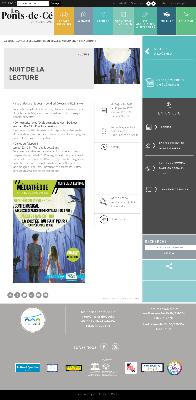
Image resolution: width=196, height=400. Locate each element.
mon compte (178, 3)
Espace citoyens (64, 17)
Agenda (66, 41)
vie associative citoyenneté (145, 19)
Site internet (118, 219)
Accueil (9, 41)
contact (163, 3)
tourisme (186, 16)
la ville (103, 16)
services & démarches (123, 17)
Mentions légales (87, 394)
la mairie (84, 16)
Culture (167, 16)
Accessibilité (120, 3)
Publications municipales (43, 41)
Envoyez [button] (55, 3)
